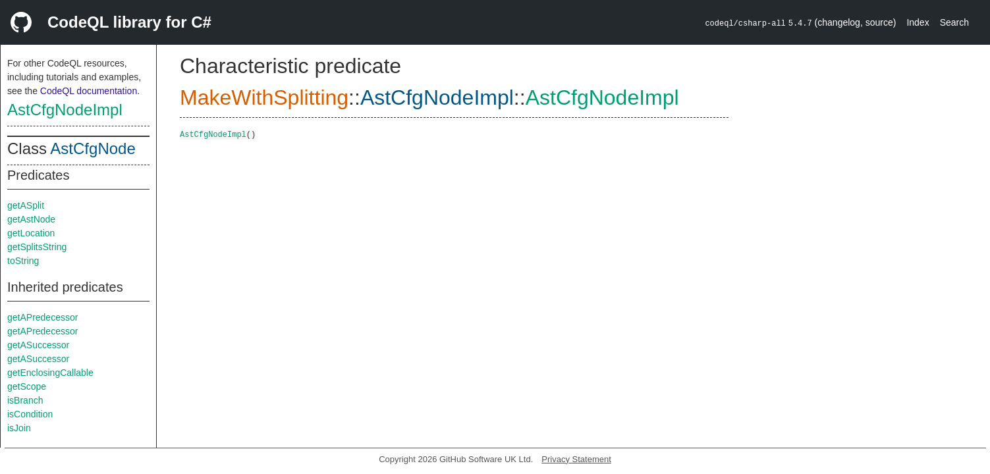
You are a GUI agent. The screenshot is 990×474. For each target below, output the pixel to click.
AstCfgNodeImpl (65, 109)
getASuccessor (38, 345)
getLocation (31, 233)
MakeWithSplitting (264, 97)
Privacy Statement (576, 459)
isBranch (25, 400)
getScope (26, 386)
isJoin (19, 428)
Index (917, 22)
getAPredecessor (42, 317)
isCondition (30, 414)
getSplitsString (37, 247)
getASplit (25, 205)
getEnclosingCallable (50, 372)
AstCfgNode (92, 148)
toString (23, 260)
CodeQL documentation (88, 91)
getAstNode (31, 219)
